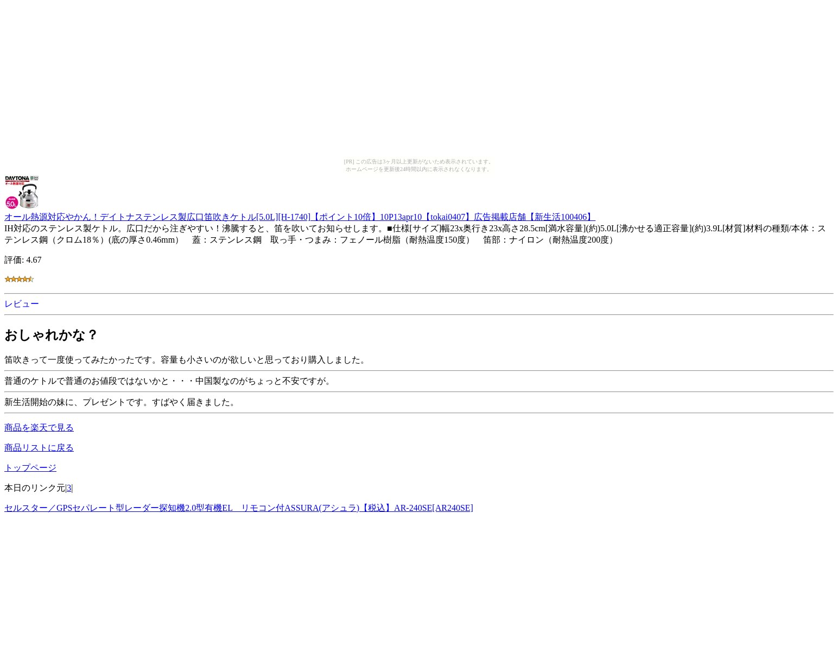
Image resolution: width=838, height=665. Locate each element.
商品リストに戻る (39, 447)
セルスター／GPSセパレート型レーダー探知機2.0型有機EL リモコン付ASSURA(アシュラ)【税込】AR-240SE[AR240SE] (238, 507)
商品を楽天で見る (39, 427)
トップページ (30, 467)
